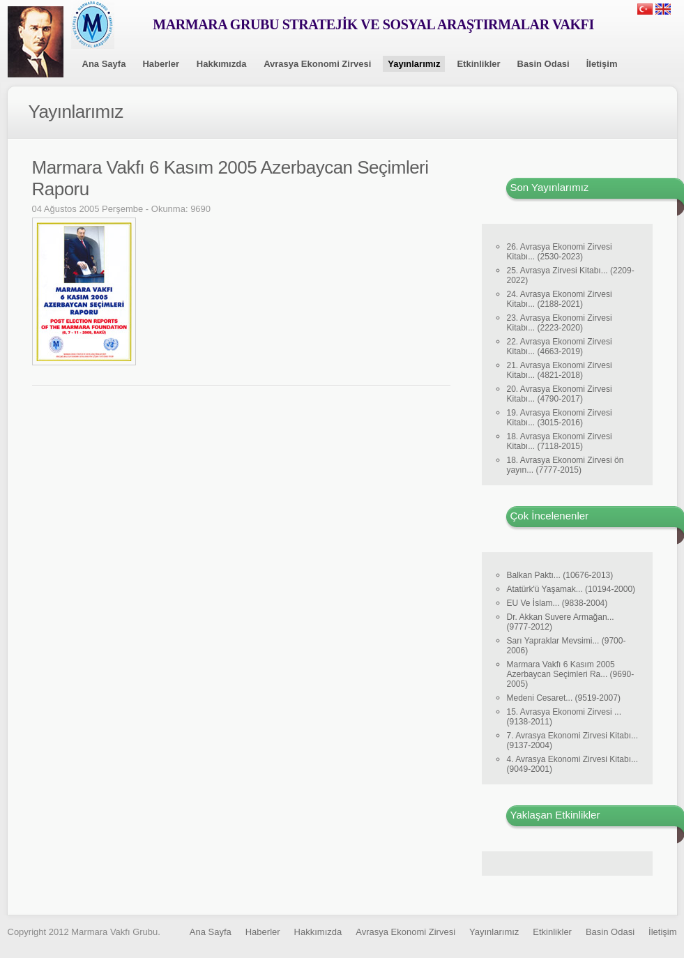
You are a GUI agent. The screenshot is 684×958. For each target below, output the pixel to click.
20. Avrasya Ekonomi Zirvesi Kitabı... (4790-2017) (559, 394)
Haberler (160, 64)
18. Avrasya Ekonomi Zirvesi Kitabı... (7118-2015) (559, 441)
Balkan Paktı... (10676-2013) (560, 575)
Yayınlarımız (414, 64)
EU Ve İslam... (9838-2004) (557, 603)
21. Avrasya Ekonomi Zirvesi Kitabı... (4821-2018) (559, 370)
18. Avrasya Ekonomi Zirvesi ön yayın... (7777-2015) (565, 465)
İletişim (602, 64)
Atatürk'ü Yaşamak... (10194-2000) (571, 589)
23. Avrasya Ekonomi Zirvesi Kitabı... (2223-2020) (559, 323)
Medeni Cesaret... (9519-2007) (564, 698)
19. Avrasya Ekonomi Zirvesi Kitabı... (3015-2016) (559, 417)
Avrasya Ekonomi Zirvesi (317, 64)
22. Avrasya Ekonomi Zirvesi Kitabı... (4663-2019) (559, 346)
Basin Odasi (543, 64)
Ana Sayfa (104, 64)
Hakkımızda (222, 64)
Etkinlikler (478, 64)
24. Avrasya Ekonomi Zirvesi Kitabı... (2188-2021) (559, 299)
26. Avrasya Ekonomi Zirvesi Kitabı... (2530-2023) (559, 251)
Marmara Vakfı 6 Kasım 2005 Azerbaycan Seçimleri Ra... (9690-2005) (570, 674)
